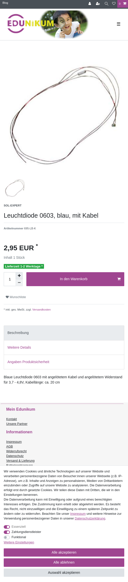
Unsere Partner (16, 424)
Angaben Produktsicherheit (28, 362)
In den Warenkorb (90, 279)
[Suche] (106, 4)
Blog (5, 2)
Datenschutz (15, 456)
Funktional (19, 537)
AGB (9, 446)
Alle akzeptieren (64, 552)
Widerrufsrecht (16, 451)
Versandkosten (41, 309)
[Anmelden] (90, 4)
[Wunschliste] (113, 4)
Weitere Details (19, 347)
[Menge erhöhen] (19, 275)
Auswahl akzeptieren (64, 573)
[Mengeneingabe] (10, 279)
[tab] (64, 332)
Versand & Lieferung (20, 460)
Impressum (14, 442)
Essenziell (19, 526)
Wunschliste (16, 297)
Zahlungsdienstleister (26, 532)
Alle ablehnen (64, 562)
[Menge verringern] (19, 282)
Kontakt (11, 419)
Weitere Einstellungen (19, 542)
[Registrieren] (98, 4)
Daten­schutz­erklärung (90, 518)
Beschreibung (18, 333)
